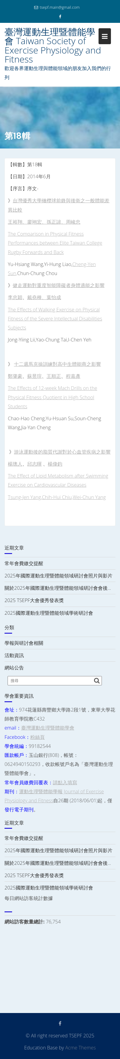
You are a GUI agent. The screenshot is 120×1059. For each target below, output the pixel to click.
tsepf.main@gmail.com (56, 7)
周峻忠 (73, 222)
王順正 (54, 376)
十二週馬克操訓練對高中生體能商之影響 (57, 364)
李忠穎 (15, 297)
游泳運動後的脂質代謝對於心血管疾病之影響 (62, 451)
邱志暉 (34, 464)
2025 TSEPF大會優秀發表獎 (34, 600)
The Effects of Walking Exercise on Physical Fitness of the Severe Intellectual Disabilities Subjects (55, 318)
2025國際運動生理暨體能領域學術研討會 (49, 613)
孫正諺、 (56, 222)
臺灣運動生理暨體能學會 (47, 727)
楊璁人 (15, 464)
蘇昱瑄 (34, 376)
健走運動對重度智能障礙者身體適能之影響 (59, 285)
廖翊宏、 (37, 222)
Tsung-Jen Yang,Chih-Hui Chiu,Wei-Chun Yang (57, 497)
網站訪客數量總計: (25, 921)
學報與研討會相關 (24, 643)
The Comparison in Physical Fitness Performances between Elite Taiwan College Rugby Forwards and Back (55, 243)
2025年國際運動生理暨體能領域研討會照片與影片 (58, 575)
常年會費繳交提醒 (24, 563)
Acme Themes (80, 1047)
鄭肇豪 (15, 376)
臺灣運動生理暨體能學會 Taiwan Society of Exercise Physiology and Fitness (53, 45)
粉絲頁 (37, 737)
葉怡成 (54, 297)
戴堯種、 (37, 297)
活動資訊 (14, 655)
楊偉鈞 (55, 464)
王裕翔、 (17, 222)
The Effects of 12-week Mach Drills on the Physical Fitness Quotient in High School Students (52, 397)
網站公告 (14, 667)
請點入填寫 (65, 782)
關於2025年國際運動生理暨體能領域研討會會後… (58, 588)
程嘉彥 (73, 376)
